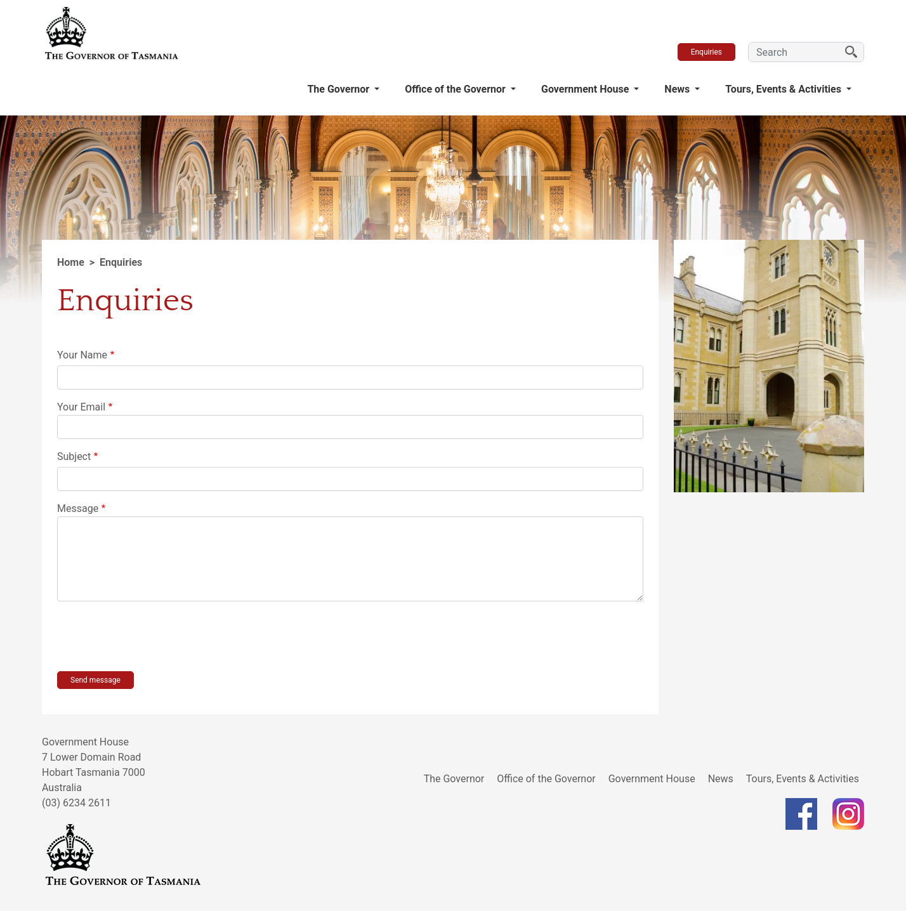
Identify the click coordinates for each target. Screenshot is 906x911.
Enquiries (706, 52)
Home (70, 262)
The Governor (339, 89)
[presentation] (153, 636)
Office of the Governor (456, 89)
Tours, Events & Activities (784, 89)
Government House (586, 89)
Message (77, 508)
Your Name (82, 355)
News (678, 89)
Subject (74, 456)
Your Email (81, 407)
